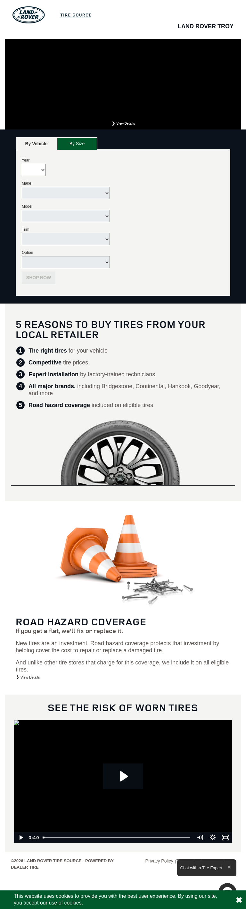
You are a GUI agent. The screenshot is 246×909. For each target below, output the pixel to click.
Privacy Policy (159, 860)
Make (26, 183)
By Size (77, 143)
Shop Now (38, 277)
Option (27, 252)
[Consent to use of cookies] (238, 899)
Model (27, 206)
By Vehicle (36, 145)
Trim (25, 229)
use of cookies (65, 902)
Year (25, 160)
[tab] (36, 143)
